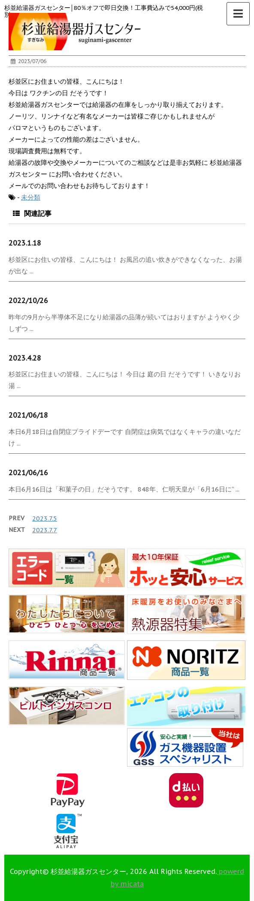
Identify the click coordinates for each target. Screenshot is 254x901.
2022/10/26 (28, 300)
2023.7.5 (44, 518)
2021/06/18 (28, 415)
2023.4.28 (25, 358)
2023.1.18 (25, 243)
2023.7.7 (44, 530)
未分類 (30, 197)
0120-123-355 (104, 869)
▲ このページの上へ (231, 869)
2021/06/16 (28, 472)
